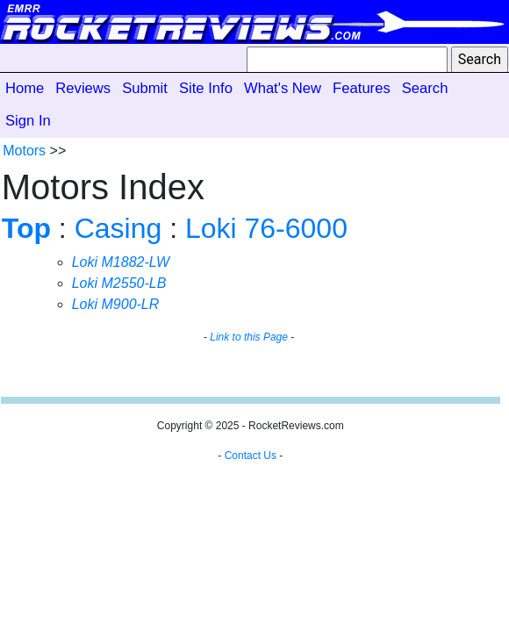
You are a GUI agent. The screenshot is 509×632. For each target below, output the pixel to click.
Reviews (83, 88)
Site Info (206, 88)
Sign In (28, 120)
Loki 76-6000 (266, 228)
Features (362, 88)
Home (24, 88)
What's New (282, 88)
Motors (24, 150)
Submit (145, 88)
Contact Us (250, 455)
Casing (118, 228)
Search (425, 88)
